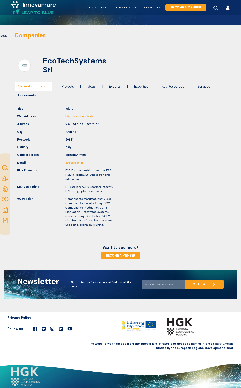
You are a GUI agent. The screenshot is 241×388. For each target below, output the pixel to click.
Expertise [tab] (141, 86)
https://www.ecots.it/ (79, 116)
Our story (96, 7)
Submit (204, 284)
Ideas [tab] (91, 86)
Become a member (186, 7)
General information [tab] (33, 86)
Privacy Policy (19, 318)
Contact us (125, 7)
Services (152, 7)
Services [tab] (203, 86)
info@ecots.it (74, 163)
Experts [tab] (114, 86)
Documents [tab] (27, 95)
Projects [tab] (68, 86)
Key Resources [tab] (173, 86)
